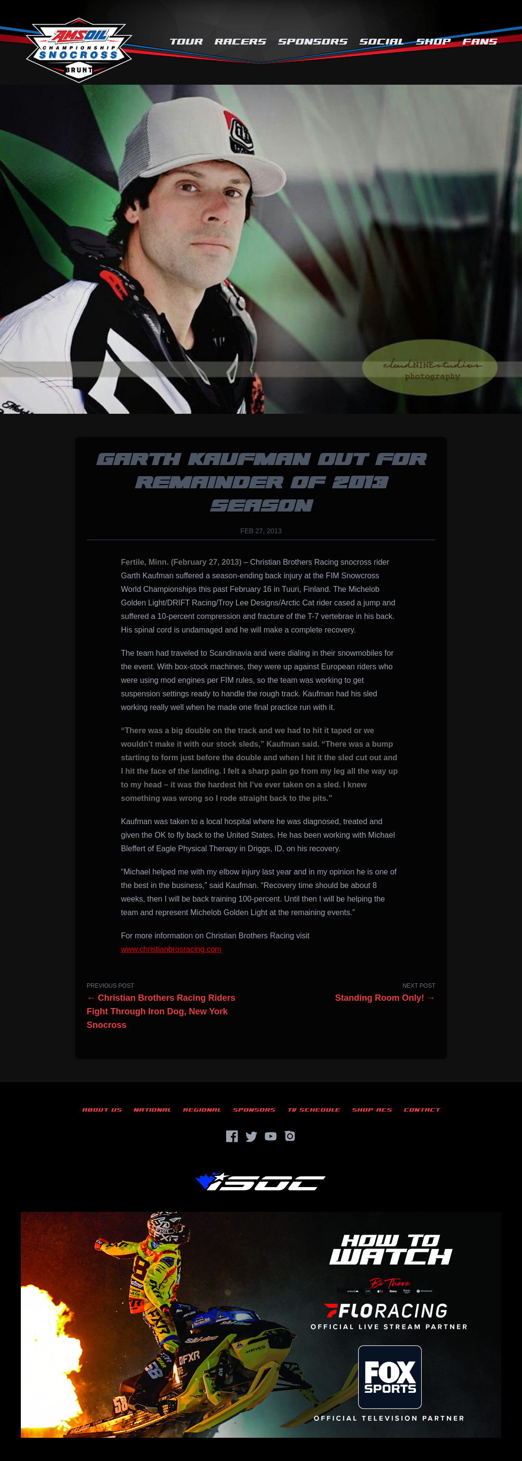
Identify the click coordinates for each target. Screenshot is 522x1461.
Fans (479, 42)
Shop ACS (372, 1110)
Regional (202, 1110)
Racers (240, 42)
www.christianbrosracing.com (171, 949)
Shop (433, 42)
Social (381, 42)
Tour (186, 42)
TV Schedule (313, 1110)
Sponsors (313, 42)
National (152, 1110)
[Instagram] (290, 1136)
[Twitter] (251, 1136)
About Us (102, 1110)
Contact (422, 1110)
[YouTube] (270, 1136)
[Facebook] (232, 1136)
